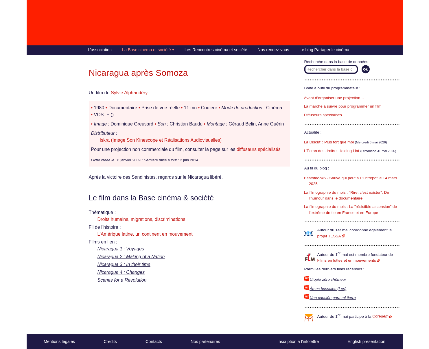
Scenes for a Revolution (122, 280)
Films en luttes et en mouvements (346, 260)
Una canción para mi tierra (333, 298)
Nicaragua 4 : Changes (121, 272)
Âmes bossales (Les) (328, 289)
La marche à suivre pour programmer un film (343, 106)
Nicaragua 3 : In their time (123, 264)
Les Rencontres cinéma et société (216, 49)
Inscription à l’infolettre (298, 341)
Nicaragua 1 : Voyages (120, 248)
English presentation (366, 341)
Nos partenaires (205, 341)
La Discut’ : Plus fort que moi (329, 142)
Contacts (154, 341)
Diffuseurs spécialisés (323, 115)
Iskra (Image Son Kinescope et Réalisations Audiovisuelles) (161, 140)
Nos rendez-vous (273, 49)
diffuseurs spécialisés (259, 149)
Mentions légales (59, 341)
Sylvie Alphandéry (129, 92)
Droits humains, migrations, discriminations (141, 219)
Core (380, 316)
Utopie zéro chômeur (328, 279)
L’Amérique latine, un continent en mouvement (145, 234)
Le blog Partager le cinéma (324, 49)
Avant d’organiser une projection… (334, 98)
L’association (100, 49)
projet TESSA (329, 236)
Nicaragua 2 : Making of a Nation (131, 256)
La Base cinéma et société (146, 49)
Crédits (110, 341)
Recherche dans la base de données (336, 62)
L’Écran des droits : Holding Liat (331, 151)
